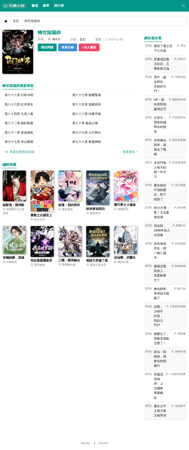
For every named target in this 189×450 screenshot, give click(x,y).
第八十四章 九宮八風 (19, 113)
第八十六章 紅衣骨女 (19, 104)
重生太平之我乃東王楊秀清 (160, 411)
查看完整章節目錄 (19, 152)
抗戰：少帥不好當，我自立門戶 (158, 316)
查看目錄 (67, 47)
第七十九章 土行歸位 (86, 132)
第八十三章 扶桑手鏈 (86, 113)
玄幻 (16, 21)
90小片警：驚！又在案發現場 (162, 212)
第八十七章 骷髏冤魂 (86, 95)
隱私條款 (85, 443)
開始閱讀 (47, 47)
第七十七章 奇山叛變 (19, 142)
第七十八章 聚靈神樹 (86, 142)
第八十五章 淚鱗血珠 (86, 104)
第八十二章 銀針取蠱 (19, 123)
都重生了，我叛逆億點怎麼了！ (161, 338)
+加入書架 (89, 47)
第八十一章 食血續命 (19, 132)
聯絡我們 (103, 443)
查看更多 (130, 152)
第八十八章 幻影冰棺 (19, 95)
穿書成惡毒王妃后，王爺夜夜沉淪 (161, 64)
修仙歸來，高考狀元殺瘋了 (161, 293)
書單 (46, 6)
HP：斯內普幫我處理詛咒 (160, 104)
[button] (183, 6)
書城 (35, 6)
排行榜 (59, 6)
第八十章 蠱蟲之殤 (85, 123)
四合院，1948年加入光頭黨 (162, 230)
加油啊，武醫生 (125, 258)
